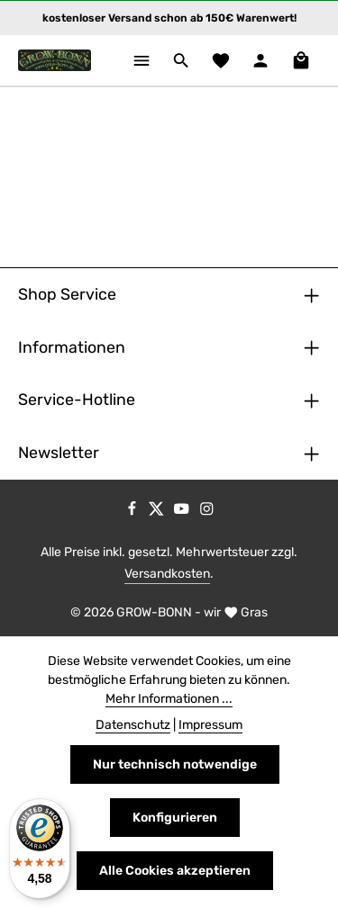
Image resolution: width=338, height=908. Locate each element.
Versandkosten (167, 573)
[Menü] (141, 60)
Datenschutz (133, 725)
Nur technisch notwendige (175, 764)
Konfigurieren (174, 817)
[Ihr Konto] (260, 60)
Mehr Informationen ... (169, 698)
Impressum (210, 725)
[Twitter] (158, 511)
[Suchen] (181, 60)
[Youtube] (183, 511)
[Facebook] (133, 511)
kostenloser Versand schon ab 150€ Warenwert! (169, 18)
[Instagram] (207, 511)
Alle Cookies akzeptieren (175, 870)
